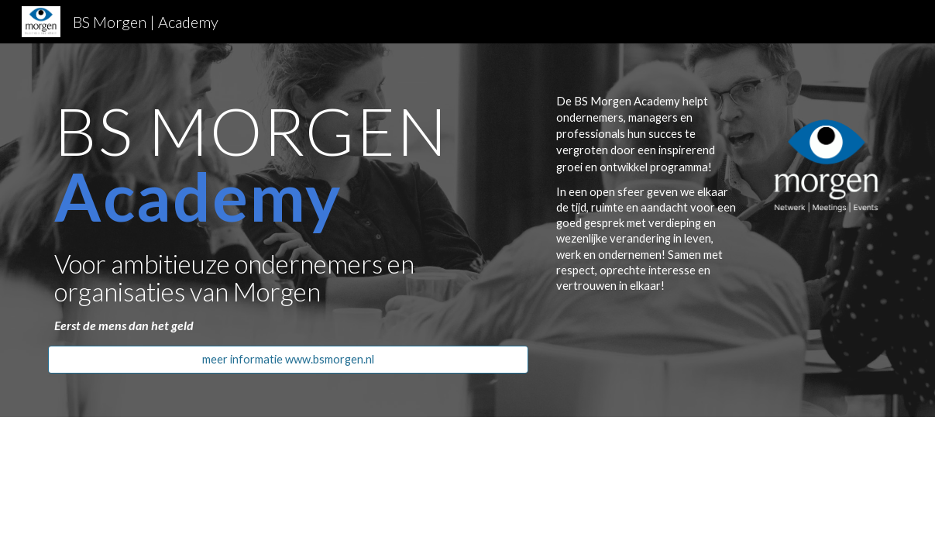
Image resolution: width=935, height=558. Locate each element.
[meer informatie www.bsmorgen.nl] (288, 359)
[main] (288, 216)
